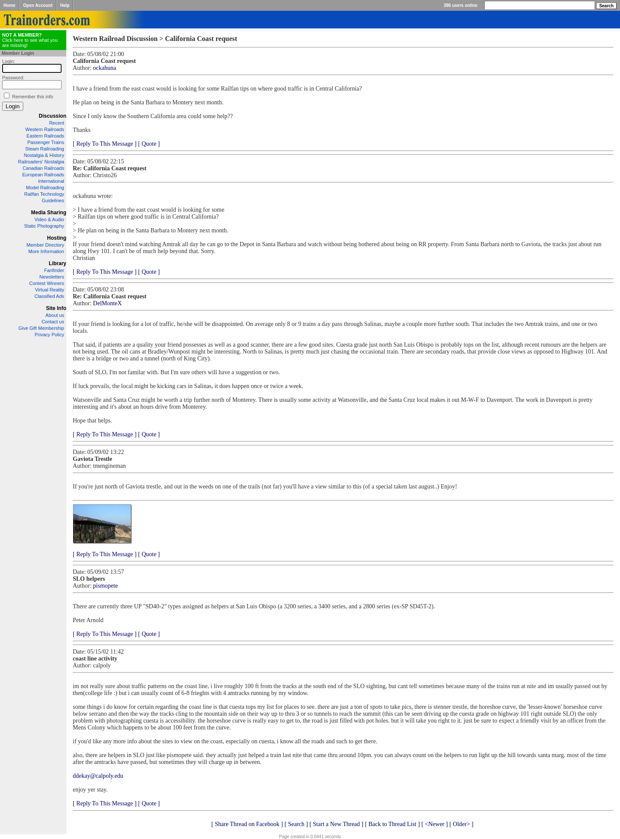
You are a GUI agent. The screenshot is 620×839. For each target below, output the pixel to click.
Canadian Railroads (43, 168)
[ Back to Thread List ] (392, 824)
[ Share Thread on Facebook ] (247, 824)
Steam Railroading (45, 148)
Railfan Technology (44, 194)
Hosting (56, 238)
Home (9, 5)
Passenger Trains (45, 142)
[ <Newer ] (435, 824)
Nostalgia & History (44, 155)
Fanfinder (54, 270)
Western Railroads (44, 129)
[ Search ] (296, 824)
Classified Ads (49, 296)
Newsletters (52, 276)
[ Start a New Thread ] (336, 824)
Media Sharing (48, 213)
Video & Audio (49, 219)
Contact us (52, 321)
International (51, 181)
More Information (46, 251)
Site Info (56, 308)
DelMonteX (107, 303)
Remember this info (32, 96)
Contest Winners (46, 283)
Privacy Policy (49, 334)
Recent (56, 122)
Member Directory (45, 244)
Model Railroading (45, 187)
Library (57, 263)
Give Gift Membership (41, 328)
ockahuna (104, 68)
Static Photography (44, 226)
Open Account (38, 5)
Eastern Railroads (45, 135)
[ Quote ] (149, 144)
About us (55, 315)
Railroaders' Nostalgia (41, 161)
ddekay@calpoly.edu (98, 776)
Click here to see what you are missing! (30, 40)
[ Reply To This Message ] (104, 144)
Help (65, 5)
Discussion (52, 116)
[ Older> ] (462, 824)
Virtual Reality (49, 289)
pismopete (105, 585)
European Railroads (43, 174)
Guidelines (53, 200)
